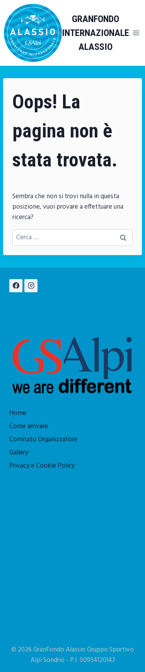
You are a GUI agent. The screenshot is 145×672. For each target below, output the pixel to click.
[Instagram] (31, 285)
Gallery (18, 452)
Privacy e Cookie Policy (42, 466)
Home (17, 413)
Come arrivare (28, 426)
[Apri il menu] (136, 33)
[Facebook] (15, 285)
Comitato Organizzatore (43, 439)
